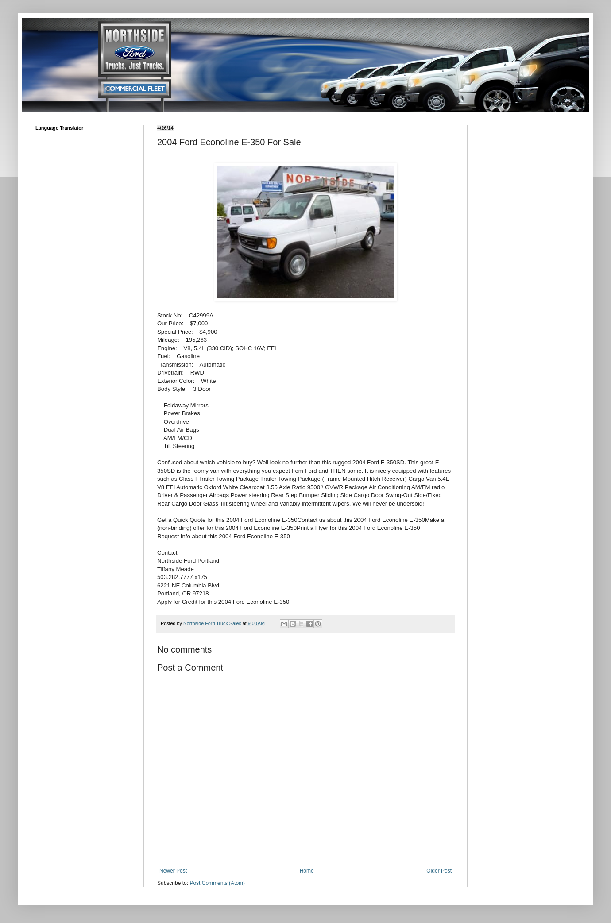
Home (307, 871)
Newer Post (173, 871)
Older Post (439, 871)
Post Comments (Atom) (217, 883)
